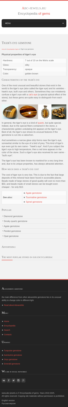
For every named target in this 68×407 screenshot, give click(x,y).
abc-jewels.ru (34, 7)
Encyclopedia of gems (13, 49)
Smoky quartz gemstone (15, 221)
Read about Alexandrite (14, 305)
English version (8, 400)
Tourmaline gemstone (36, 197)
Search (7, 330)
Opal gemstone (11, 236)
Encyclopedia (9, 326)
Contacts (7, 334)
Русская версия (8, 403)
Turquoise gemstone (12, 350)
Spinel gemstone (34, 202)
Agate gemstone (34, 193)
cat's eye (33, 94)
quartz (41, 123)
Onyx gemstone (10, 359)
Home (3, 49)
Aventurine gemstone (13, 355)
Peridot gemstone (12, 231)
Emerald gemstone (12, 364)
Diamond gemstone (13, 216)
